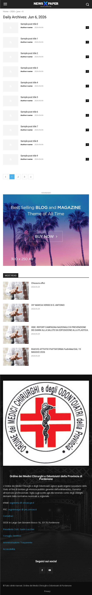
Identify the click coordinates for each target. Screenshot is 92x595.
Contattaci (8, 516)
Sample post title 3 (29, 68)
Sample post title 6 (29, 112)
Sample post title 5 (29, 97)
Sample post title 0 (29, 24)
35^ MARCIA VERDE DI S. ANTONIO (48, 305)
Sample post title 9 (29, 155)
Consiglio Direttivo (12, 535)
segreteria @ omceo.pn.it (21, 502)
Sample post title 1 (29, 38)
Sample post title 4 (29, 82)
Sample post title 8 (29, 141)
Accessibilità (9, 549)
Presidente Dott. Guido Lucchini (18, 529)
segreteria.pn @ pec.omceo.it (22, 509)
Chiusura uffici (38, 283)
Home (5, 11)
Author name (26, 27)
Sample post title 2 (29, 53)
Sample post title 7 (29, 126)
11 (87, 27)
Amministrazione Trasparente (17, 542)
